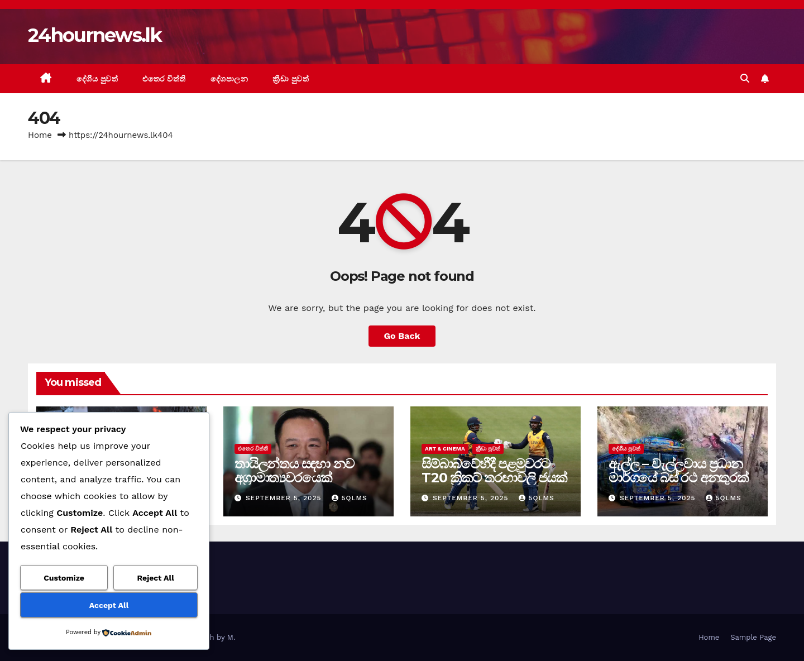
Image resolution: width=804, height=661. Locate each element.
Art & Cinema (445, 449)
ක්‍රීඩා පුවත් (290, 79)
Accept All (108, 605)
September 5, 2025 (285, 498)
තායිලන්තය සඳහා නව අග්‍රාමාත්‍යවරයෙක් (293, 471)
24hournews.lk (94, 35)
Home (40, 135)
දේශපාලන (229, 79)
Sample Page (753, 637)
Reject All (155, 577)
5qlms (349, 498)
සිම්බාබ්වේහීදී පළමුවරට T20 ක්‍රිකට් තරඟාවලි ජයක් (494, 471)
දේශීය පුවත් (97, 79)
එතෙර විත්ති (164, 79)
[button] (744, 78)
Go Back (402, 335)
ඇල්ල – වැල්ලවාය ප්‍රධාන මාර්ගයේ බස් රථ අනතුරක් (678, 471)
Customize (64, 577)
